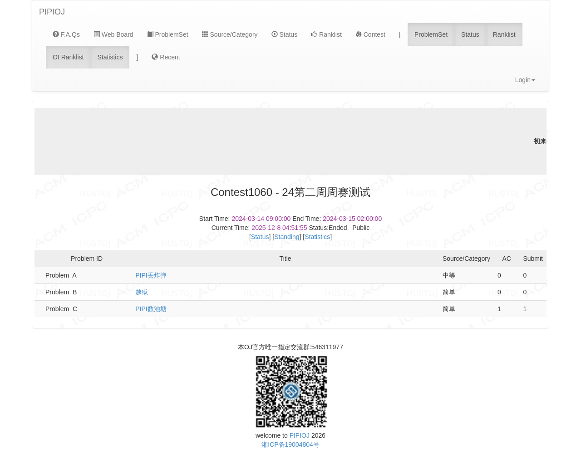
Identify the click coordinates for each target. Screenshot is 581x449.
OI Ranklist (68, 57)
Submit (533, 258)
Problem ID (87, 258)
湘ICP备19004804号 (290, 444)
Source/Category (230, 34)
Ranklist (326, 34)
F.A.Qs (66, 34)
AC (506, 258)
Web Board (113, 34)
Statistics (110, 57)
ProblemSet (167, 34)
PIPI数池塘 (150, 308)
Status (284, 34)
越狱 (141, 292)
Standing (286, 236)
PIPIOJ (52, 11)
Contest (370, 34)
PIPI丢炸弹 (150, 275)
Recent (166, 57)
